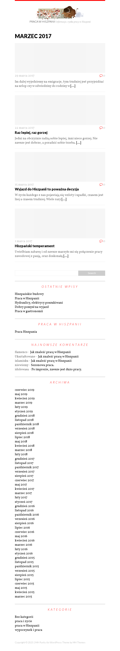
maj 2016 (21, 536)
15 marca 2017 (24, 185)
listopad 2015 (24, 562)
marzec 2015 (23, 597)
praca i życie (23, 621)
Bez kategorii (24, 617)
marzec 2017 (23, 493)
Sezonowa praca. (42, 365)
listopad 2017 (24, 463)
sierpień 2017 (24, 476)
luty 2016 (21, 549)
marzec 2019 (23, 403)
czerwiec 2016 (24, 532)
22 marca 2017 (24, 128)
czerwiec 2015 (24, 584)
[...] (72, 86)
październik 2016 (27, 515)
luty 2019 (21, 407)
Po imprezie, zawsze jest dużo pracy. (57, 369)
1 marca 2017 (23, 241)
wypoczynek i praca (28, 630)
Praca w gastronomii (29, 311)
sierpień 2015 (24, 575)
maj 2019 (21, 394)
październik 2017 (27, 467)
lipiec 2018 (22, 437)
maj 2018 (21, 442)
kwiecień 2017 (24, 489)
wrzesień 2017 (24, 472)
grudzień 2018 (25, 416)
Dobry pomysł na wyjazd (32, 307)
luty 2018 (21, 454)
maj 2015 (21, 588)
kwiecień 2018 (24, 446)
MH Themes (79, 642)
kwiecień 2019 (25, 398)
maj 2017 (21, 485)
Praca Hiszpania (26, 332)
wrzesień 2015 (25, 571)
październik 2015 (27, 566)
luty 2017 (21, 497)
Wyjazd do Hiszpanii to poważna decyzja (47, 189)
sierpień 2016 (24, 523)
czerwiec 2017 (24, 480)
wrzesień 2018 (25, 429)
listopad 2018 (24, 420)
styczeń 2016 (24, 554)
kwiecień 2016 (25, 541)
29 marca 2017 (24, 76)
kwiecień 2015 (24, 592)
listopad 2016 (24, 510)
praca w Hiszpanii (27, 626)
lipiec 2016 (22, 528)
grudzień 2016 (25, 506)
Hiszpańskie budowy (29, 294)
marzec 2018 (23, 450)
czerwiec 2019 (24, 390)
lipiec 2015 (22, 579)
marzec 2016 (23, 545)
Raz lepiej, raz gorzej (31, 132)
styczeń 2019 (24, 411)
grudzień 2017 (24, 459)
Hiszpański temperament (35, 246)
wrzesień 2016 (25, 519)
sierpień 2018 (24, 433)
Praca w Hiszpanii (27, 298)
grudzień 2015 (25, 558)
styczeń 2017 (23, 502)
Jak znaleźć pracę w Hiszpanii (50, 352)
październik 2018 (27, 424)
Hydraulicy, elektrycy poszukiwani (39, 303)
